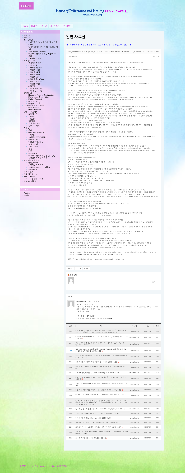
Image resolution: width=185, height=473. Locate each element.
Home (25, 26)
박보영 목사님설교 (35, 142)
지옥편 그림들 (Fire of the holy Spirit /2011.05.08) (93, 418)
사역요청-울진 (34, 72)
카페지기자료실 (30, 181)
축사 (30, 130)
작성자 (134, 326)
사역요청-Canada (35, 81)
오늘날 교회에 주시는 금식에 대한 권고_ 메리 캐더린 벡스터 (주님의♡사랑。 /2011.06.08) (100, 344)
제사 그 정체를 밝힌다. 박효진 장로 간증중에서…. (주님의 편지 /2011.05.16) (101, 384)
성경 (30, 149)
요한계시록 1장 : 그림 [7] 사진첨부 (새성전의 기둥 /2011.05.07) (99, 427)
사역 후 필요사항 (35, 91)
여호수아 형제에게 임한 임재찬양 (41, 156)
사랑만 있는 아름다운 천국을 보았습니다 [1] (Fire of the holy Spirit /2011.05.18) (100, 378)
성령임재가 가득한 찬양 (37, 158)
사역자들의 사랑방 (35, 165)
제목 (101, 326)
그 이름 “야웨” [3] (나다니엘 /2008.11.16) (91, 438)
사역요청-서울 (34, 70)
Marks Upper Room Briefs (38, 97)
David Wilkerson (34, 110)
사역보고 (32, 86)
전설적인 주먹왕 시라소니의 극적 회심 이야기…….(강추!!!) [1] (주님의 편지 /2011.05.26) (101, 356)
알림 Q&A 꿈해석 (31, 112)
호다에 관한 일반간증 (37, 51)
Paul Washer (33, 108)
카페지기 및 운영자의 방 (33, 179)
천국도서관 (32, 153)
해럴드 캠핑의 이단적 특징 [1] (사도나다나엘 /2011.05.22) (97, 362)
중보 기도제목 (34, 126)
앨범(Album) (33, 163)
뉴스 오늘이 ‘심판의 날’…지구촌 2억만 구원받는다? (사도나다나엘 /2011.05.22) (101, 367)
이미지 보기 (54, 26)
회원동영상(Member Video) (39, 167)
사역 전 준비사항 (35, 88)
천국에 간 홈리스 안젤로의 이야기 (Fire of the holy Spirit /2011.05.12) (100, 409)
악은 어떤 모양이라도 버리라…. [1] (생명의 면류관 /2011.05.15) (99, 390)
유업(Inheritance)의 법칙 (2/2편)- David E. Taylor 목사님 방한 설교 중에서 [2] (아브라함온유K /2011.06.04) (101, 350)
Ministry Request (35, 99)
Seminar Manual (34, 101)
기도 (30, 151)
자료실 (26, 128)
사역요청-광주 (34, 77)
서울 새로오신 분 (31, 174)
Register (27, 193)
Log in (26, 195)
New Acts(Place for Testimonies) (41, 95)
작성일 (147, 326)
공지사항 (27, 37)
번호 (70, 326)
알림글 (31, 116)
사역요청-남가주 (35, 68)
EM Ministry (28, 93)
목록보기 (70, 268)
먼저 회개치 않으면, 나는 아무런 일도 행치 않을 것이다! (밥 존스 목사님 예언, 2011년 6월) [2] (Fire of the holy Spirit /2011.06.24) (100, 331)
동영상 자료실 (34, 139)
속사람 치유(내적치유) (37, 137)
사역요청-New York (36, 79)
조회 (157, 326)
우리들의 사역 (29, 61)
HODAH (26, 6)
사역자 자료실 (29, 176)
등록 (153, 282)
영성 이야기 (33, 144)
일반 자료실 (33, 146)
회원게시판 (32, 114)
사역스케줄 (32, 65)
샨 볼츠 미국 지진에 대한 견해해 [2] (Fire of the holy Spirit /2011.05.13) (101, 395)
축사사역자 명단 (34, 63)
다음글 (86, 268)
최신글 (44, 26)
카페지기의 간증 (34, 58)
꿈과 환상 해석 (34, 123)
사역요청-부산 (34, 84)
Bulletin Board (34, 103)
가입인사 (32, 119)
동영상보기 (67, 26)
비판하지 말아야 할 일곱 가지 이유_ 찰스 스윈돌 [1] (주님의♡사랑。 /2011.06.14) (101, 337)
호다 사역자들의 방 (31, 160)
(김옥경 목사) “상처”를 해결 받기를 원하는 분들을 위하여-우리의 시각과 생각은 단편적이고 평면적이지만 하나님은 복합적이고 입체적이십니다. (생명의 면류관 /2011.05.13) (101, 402)
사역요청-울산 (34, 74)
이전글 (79, 268)
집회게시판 (32, 169)
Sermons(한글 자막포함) (34, 105)
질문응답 (32, 121)
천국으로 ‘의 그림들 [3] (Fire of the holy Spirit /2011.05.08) (97, 422)
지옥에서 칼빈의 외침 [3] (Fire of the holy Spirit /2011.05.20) (98, 373)
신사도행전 (28, 40)
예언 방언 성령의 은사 (37, 133)
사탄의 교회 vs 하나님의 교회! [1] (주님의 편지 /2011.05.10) (97, 413)
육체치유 (32, 135)
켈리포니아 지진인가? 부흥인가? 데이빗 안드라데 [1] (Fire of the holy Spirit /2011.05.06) (101, 432)
